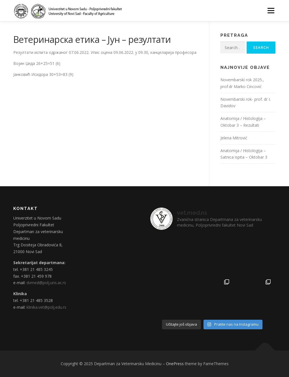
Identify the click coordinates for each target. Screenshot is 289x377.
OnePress (175, 363)
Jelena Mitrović (233, 138)
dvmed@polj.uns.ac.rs (46, 282)
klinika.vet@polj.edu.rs (46, 307)
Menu (271, 10)
